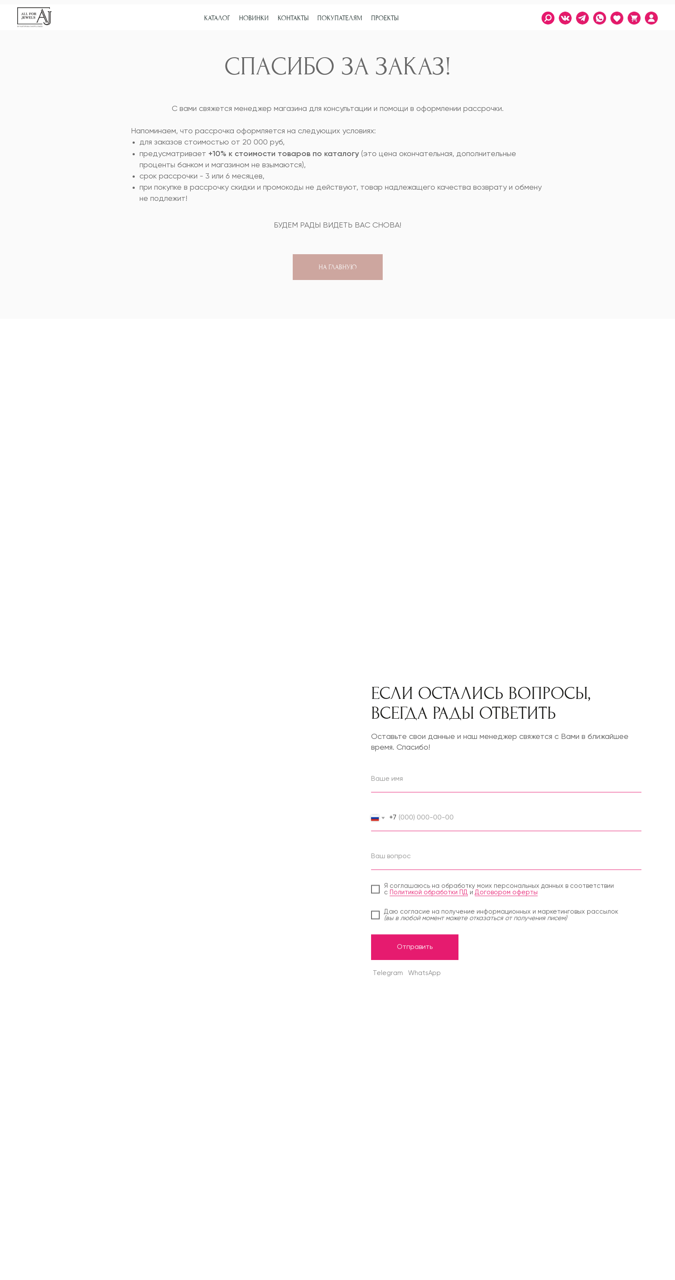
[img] (651, 18)
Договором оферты (506, 902)
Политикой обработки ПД (429, 902)
